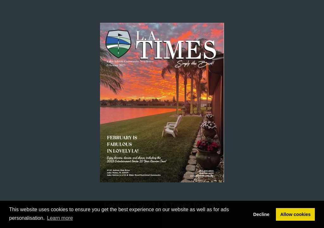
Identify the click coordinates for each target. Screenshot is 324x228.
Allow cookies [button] (295, 214)
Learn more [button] (60, 218)
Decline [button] (261, 214)
